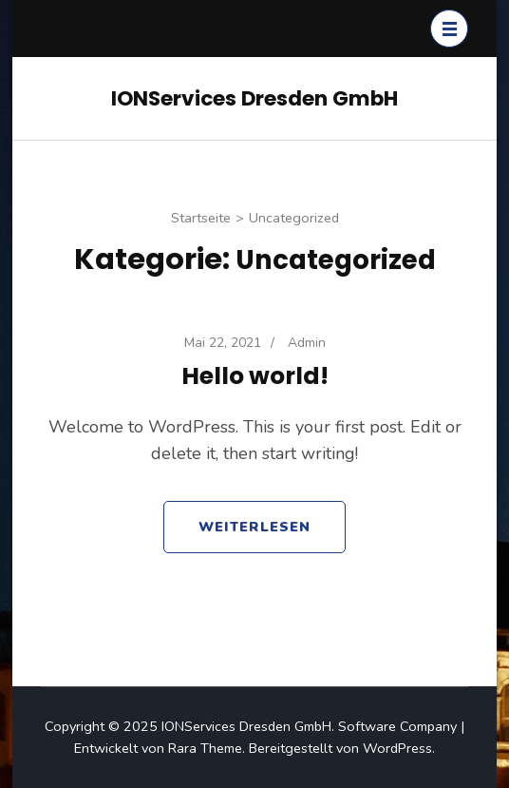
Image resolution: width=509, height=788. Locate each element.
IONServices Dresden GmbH (254, 98)
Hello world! (255, 376)
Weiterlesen (254, 526)
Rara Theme (205, 748)
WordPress (397, 748)
